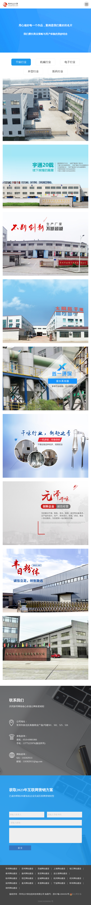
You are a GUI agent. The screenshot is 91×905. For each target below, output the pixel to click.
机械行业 (45, 62)
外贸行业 (33, 71)
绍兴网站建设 (75, 878)
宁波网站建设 (59, 883)
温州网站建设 (11, 883)
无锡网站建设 (43, 869)
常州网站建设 (11, 869)
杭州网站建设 (59, 878)
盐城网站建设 (43, 878)
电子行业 (70, 62)
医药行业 (57, 71)
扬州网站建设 (27, 873)
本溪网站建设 (43, 883)
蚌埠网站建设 (75, 883)
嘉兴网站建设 (27, 883)
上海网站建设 (59, 869)
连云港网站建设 (60, 873)
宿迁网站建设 (27, 878)
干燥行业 (21, 62)
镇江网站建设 (75, 869)
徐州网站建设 (11, 878)
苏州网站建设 (27, 869)
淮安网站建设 (43, 873)
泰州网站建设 (11, 873)
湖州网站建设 (11, 888)
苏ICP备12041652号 (61, 894)
